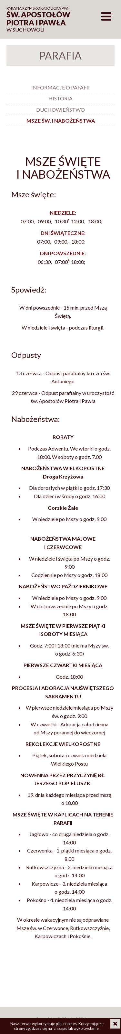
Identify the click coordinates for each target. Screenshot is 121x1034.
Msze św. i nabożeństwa (60, 120)
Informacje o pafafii (60, 87)
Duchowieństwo (60, 110)
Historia (60, 98)
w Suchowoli (41, 19)
